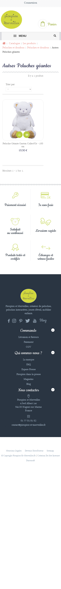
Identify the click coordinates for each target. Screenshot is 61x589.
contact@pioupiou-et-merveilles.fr (29, 425)
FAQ (28, 364)
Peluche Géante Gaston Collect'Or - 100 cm (23, 145)
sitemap (50, 451)
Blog (28, 384)
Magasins (28, 379)
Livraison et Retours (28, 337)
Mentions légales (14, 451)
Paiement (28, 342)
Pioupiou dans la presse (28, 374)
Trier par (10, 84)
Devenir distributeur (34, 451)
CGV (28, 347)
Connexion (30, 2)
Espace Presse (28, 369)
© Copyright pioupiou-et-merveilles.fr (18, 455)
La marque (28, 359)
